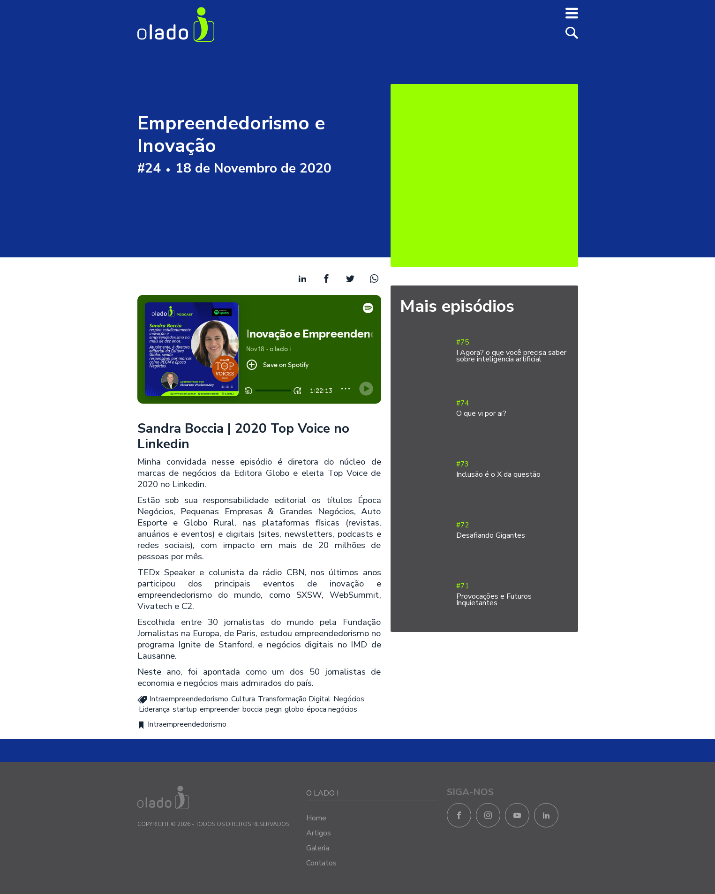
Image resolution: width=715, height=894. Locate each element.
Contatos (321, 863)
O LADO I (322, 793)
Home (316, 818)
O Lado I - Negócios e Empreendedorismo (175, 24)
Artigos (318, 833)
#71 (512, 594)
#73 (512, 469)
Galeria (317, 848)
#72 (512, 530)
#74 (512, 408)
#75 (512, 351)
